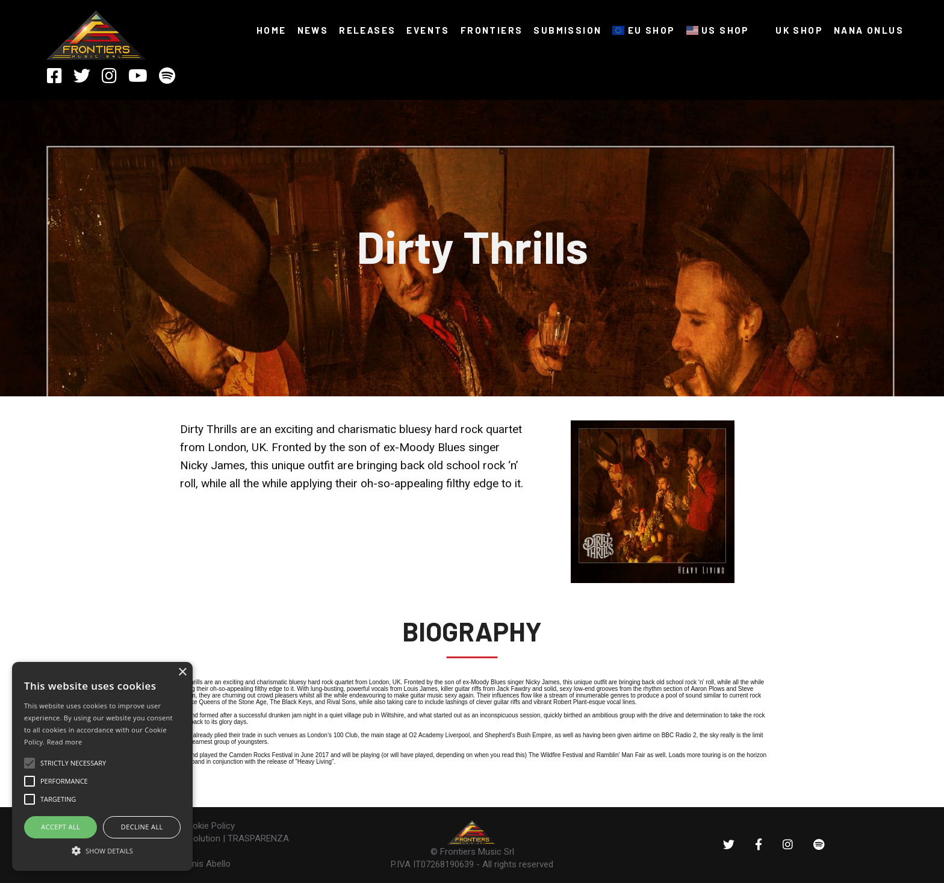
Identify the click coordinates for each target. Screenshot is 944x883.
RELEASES (367, 30)
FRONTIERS (492, 30)
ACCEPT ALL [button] (60, 826)
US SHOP (718, 30)
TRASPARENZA (258, 838)
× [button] (182, 672)
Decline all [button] (142, 826)
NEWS (313, 30)
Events (427, 30)
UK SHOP (791, 30)
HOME (271, 30)
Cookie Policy (208, 825)
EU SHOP (643, 30)
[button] (102, 849)
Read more (64, 741)
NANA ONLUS (869, 30)
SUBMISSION (567, 30)
